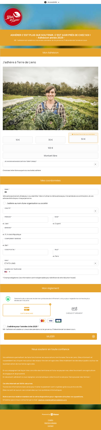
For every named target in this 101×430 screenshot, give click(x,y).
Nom (57, 217)
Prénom (8, 217)
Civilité (8, 208)
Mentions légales (50, 423)
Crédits (50, 420)
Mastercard (42, 321)
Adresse (8, 227)
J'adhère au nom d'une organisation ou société (27, 203)
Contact (50, 426)
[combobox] (50, 164)
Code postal (10, 249)
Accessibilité (52, 2)
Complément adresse (13, 238)
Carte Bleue (58, 321)
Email (7, 189)
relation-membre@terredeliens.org (52, 400)
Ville (57, 249)
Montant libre (30, 156)
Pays (7, 260)
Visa (50, 321)
